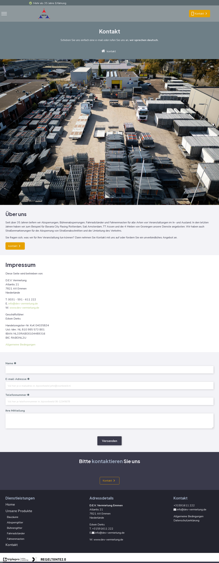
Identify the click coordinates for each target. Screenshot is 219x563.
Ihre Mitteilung (15, 411)
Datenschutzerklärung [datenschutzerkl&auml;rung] (186, 520)
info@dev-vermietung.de (23, 303)
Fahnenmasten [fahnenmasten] (15, 539)
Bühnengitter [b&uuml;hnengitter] (14, 528)
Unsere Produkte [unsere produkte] (18, 511)
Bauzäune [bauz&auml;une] (12, 517)
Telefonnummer (15, 395)
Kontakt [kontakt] (107, 481)
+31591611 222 (102, 529)
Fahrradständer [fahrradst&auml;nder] (16, 533)
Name (9, 363)
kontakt (111, 51)
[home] (103, 51)
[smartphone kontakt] (199, 13)
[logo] (45, 20)
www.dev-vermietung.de (24, 308)
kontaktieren (107, 461)
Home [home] (10, 504)
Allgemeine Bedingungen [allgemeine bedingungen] (20, 344)
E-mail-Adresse (16, 379)
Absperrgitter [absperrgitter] (15, 522)
